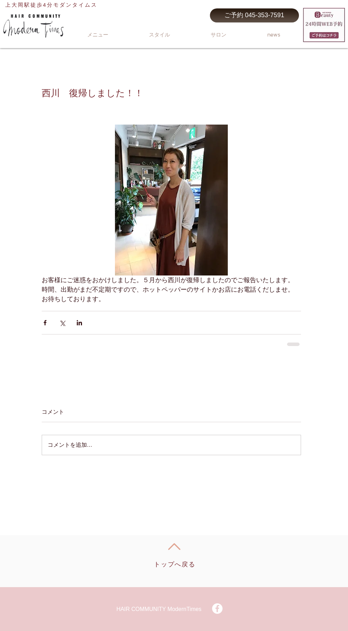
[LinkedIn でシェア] (79, 322)
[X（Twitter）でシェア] (62, 322)
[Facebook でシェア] (45, 322)
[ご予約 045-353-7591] (254, 15)
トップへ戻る (175, 564)
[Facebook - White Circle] (217, 608)
